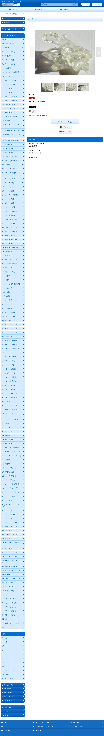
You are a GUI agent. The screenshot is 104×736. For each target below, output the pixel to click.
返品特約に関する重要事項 (38, 115)
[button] (91, 9)
